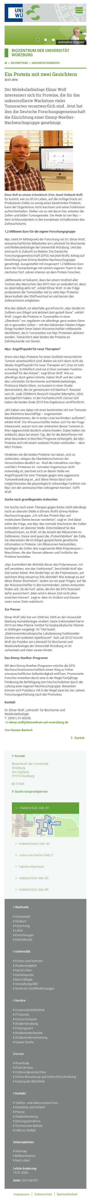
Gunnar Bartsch (22, 730)
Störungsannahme (27, 1121)
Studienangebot (25, 966)
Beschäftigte (23, 980)
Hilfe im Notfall (24, 1131)
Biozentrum (19, 63)
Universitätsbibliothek (29, 1010)
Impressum (21, 1194)
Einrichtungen (23, 935)
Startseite (21, 907)
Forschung (21, 926)
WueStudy (21, 1063)
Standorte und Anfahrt (29, 1107)
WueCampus (23, 1068)
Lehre (18, 931)
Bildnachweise (24, 1156)
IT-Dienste (21, 1015)
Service (19, 1001)
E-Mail (20, 784)
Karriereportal (23, 975)
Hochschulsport (25, 1019)
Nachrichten (22, 970)
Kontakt (20, 756)
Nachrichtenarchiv (46, 63)
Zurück (79, 738)
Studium (20, 921)
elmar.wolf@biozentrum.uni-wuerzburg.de (38, 722)
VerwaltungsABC (25, 984)
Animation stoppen (71, 42)
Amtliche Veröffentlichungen (33, 989)
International (22, 940)
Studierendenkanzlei (28, 1033)
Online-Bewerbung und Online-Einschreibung (44, 1077)
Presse (19, 1112)
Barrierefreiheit (67, 1194)
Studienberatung (25, 1024)
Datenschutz (43, 1194)
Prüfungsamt (23, 1028)
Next (78, 35)
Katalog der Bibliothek (29, 1082)
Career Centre (23, 1042)
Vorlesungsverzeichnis (29, 1072)
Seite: (17, 1180)
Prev (13, 35)
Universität (21, 917)
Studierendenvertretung (30, 1038)
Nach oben (21, 1161)
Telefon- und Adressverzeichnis (35, 1103)
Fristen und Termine (27, 961)
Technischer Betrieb (27, 1126)
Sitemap (20, 1151)
